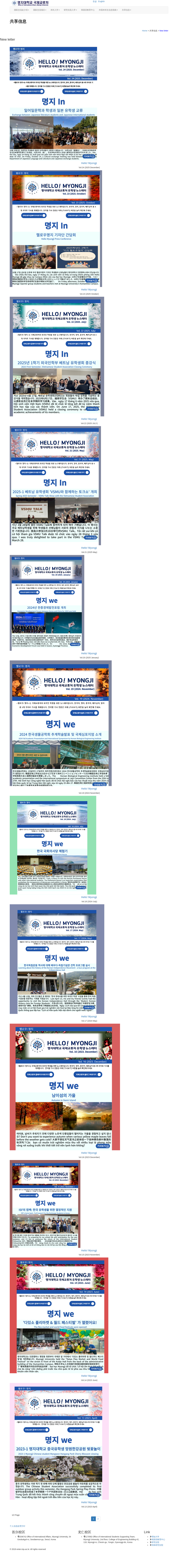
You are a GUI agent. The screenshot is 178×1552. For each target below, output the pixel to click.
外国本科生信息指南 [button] (108, 10)
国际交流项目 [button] (39, 10)
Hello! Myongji (89, 163)
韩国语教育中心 (88, 10)
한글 (95, 1)
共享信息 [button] (126, 10)
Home (144, 31)
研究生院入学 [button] (70, 10)
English (101, 1)
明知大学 (155, 1537)
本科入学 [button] (55, 10)
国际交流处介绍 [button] (21, 10)
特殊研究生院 (157, 1545)
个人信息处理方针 (17, 1526)
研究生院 (155, 1542)
